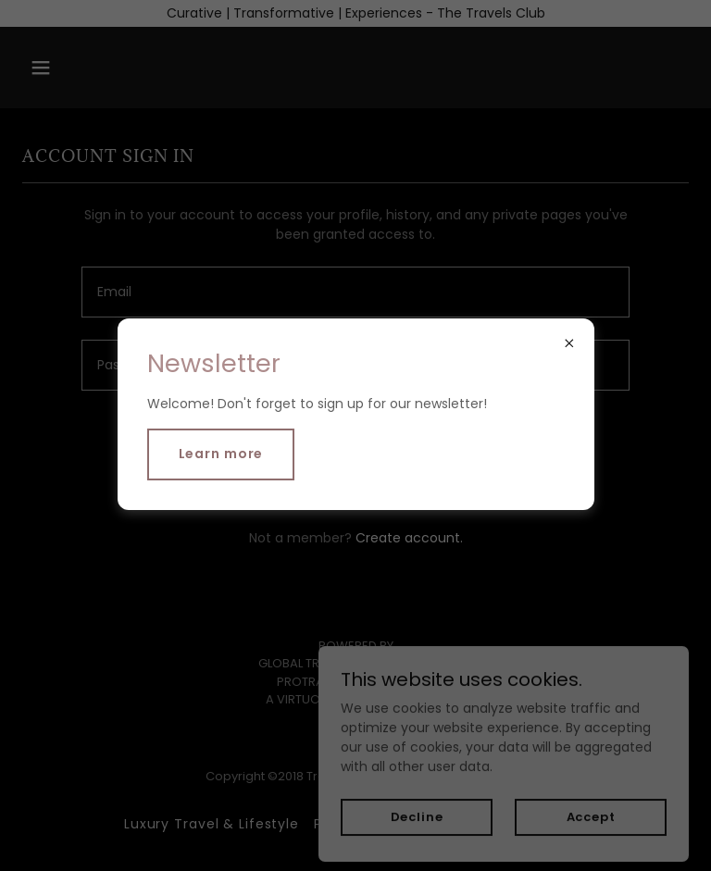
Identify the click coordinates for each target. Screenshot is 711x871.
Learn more (221, 453)
